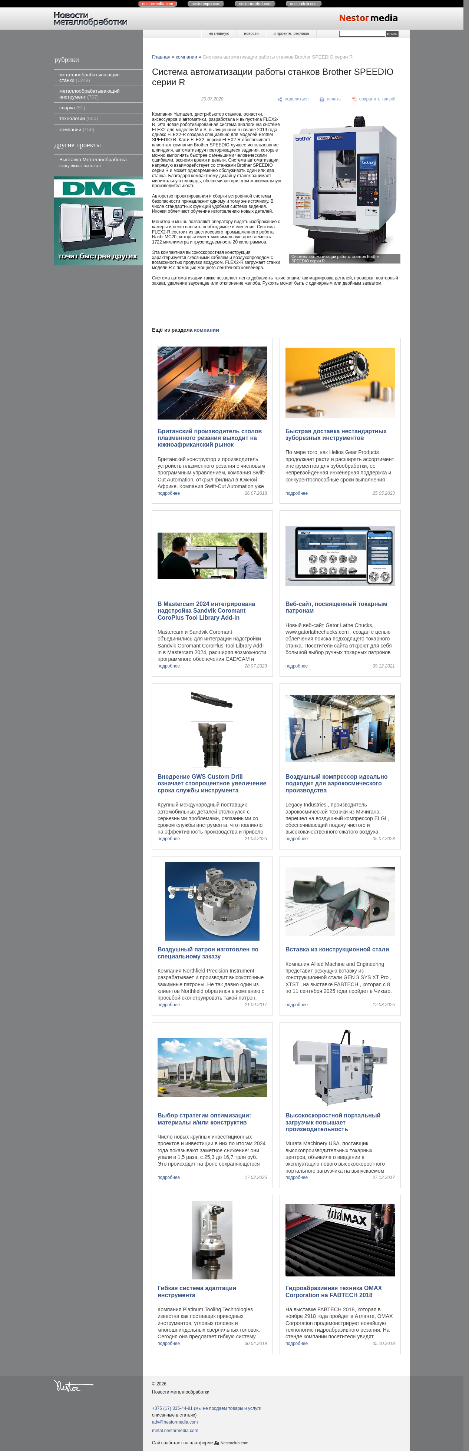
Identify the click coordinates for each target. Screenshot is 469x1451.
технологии (78, 118)
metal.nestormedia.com (175, 1430)
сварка (72, 107)
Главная (161, 57)
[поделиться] (293, 99)
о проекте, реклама (291, 33)
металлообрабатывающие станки (89, 77)
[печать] (330, 99)
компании (76, 129)
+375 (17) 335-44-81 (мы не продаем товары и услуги (206, 1408)
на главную (219, 33)
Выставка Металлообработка (93, 162)
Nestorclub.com (234, 1443)
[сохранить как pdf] (373, 99)
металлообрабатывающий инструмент (89, 93)
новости (251, 33)
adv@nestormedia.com (175, 1422)
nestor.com (157, 3)
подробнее (169, 493)
